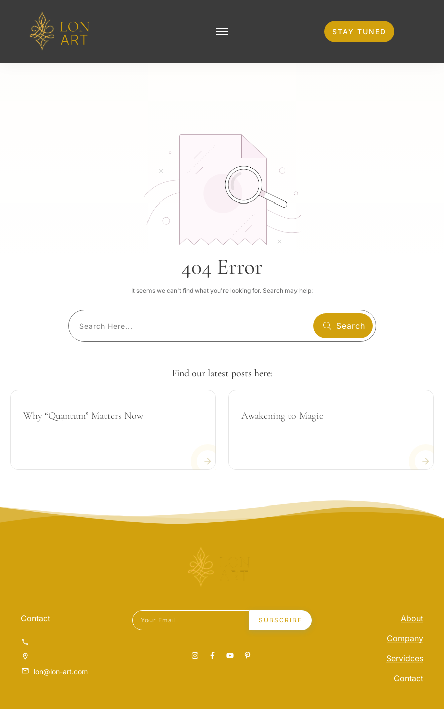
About (412, 617)
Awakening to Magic (282, 415)
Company (405, 637)
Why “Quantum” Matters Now (83, 415)
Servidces (404, 657)
